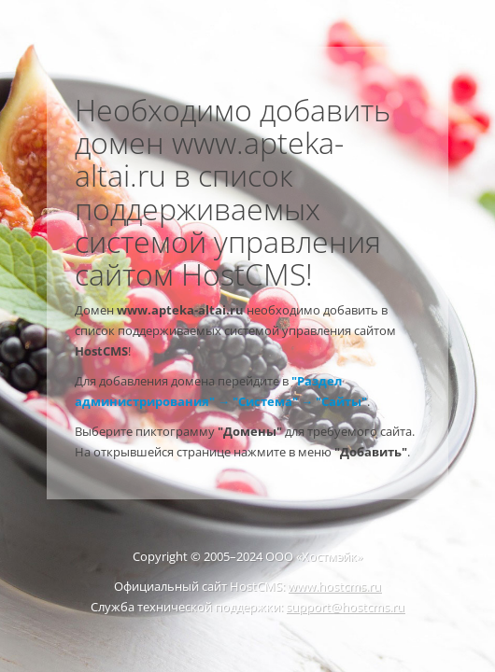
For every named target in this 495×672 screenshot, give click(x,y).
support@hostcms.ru (345, 606)
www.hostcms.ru (334, 586)
